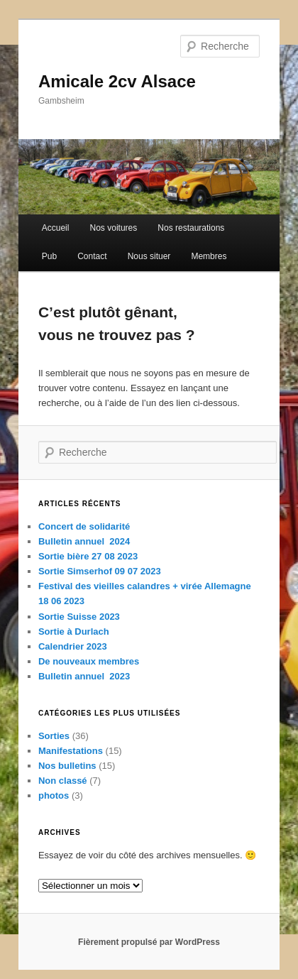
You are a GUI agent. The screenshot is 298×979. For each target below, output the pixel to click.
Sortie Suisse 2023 (79, 616)
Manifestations (70, 750)
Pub (49, 256)
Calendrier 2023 (72, 646)
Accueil (56, 228)
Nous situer (149, 256)
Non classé (62, 780)
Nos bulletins (67, 765)
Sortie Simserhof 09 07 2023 (99, 571)
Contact (91, 256)
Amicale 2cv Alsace (117, 81)
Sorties (54, 736)
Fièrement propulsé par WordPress (149, 942)
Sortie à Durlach (73, 631)
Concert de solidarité (84, 526)
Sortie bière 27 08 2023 (88, 556)
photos (53, 795)
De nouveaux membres (88, 661)
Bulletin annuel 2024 (84, 541)
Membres (208, 256)
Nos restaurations (191, 228)
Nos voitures (114, 228)
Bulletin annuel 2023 (84, 676)
